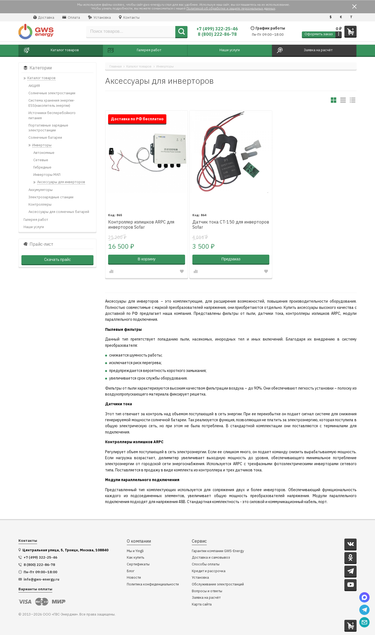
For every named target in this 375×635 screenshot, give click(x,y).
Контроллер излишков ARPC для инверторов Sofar (141, 224)
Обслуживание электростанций (218, 584)
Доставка (43, 17)
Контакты (129, 17)
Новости (134, 578)
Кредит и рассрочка (208, 571)
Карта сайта (202, 604)
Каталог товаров (138, 66)
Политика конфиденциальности (153, 584)
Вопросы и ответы (207, 591)
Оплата (71, 17)
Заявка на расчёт (206, 598)
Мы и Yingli (135, 551)
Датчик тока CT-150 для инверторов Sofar (230, 224)
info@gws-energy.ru (41, 579)
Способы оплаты (205, 564)
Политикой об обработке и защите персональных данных (230, 8)
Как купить (135, 558)
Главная (115, 66)
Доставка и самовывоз (211, 558)
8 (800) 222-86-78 (217, 34)
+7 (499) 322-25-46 (217, 28)
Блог (130, 571)
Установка (99, 17)
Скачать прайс (57, 259)
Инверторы (165, 66)
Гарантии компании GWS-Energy (218, 551)
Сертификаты (138, 564)
